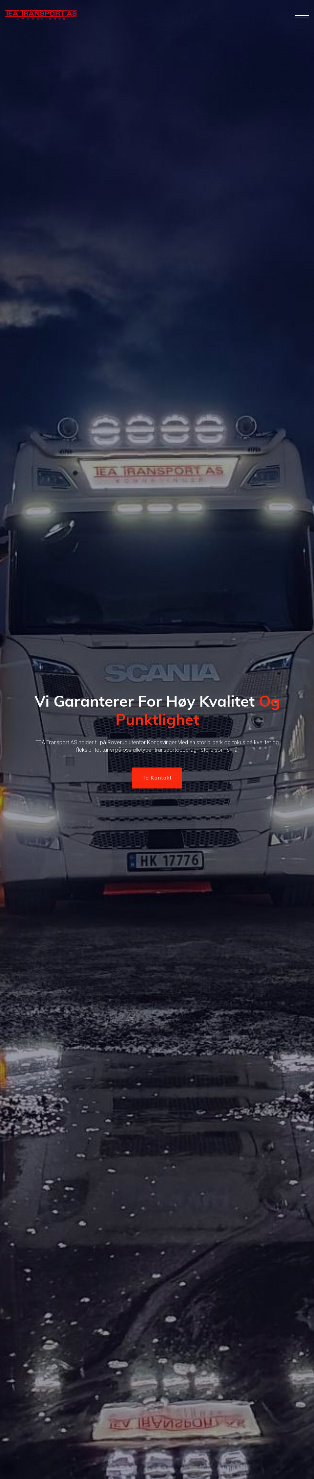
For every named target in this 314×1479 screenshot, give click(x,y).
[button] (302, 17)
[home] (41, 15)
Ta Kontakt (157, 778)
